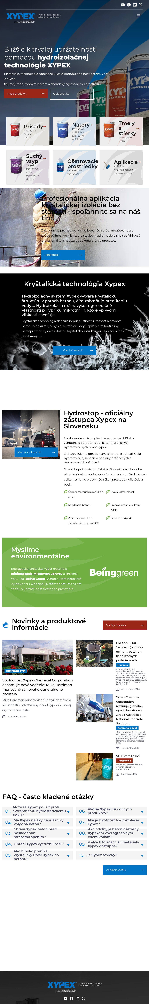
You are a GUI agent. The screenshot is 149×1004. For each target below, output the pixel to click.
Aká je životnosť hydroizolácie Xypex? (109, 825)
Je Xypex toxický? (98, 857)
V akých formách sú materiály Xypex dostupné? (109, 847)
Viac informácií (74, 352)
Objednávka (61, 94)
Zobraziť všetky (116, 873)
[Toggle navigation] (139, 15)
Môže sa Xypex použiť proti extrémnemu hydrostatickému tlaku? (35, 813)
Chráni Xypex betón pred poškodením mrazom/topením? (31, 835)
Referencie (52, 255)
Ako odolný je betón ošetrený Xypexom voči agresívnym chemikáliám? (109, 835)
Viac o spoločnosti (29, 455)
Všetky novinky (116, 629)
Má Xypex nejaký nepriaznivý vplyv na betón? (34, 825)
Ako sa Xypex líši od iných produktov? (105, 814)
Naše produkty (16, 94)
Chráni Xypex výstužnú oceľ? (34, 846)
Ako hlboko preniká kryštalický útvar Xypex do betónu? (32, 857)
